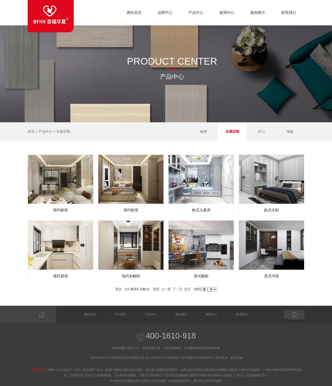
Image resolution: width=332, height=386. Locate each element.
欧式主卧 (271, 210)
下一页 (177, 289)
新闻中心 (226, 13)
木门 (261, 131)
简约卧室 (60, 210)
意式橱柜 (201, 276)
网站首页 (134, 13)
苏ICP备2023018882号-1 (198, 357)
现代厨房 (60, 276)
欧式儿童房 (201, 210)
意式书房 (271, 276)
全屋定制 (63, 131)
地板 (290, 131)
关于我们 (120, 314)
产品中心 (196, 13)
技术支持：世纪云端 (229, 357)
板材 (203, 131)
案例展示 (257, 13)
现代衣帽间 (131, 276)
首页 (31, 131)
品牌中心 (165, 13)
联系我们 (288, 13)
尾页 (187, 289)
